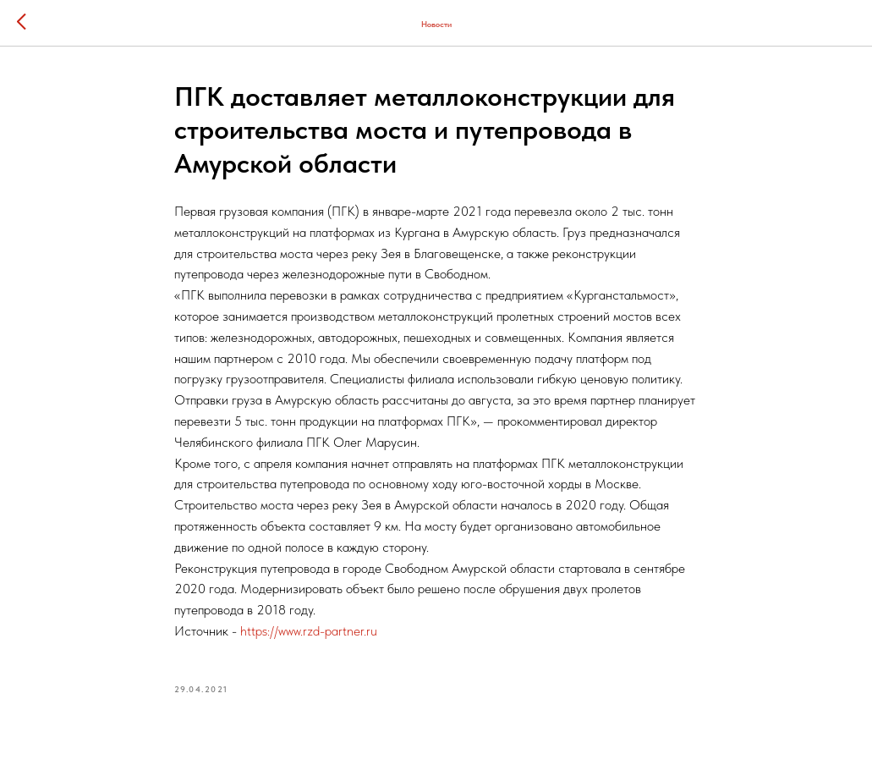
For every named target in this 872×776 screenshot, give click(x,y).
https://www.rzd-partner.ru (308, 631)
